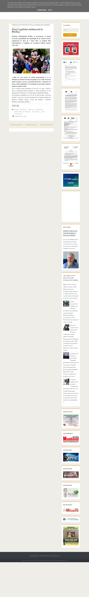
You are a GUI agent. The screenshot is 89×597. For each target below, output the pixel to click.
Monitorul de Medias (41, 25)
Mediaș (29, 103)
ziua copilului (34, 105)
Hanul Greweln (18, 103)
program (23, 105)
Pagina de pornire (31, 115)
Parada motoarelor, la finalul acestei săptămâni (73, 338)
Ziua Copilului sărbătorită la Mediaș (29, 29)
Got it (50, 10)
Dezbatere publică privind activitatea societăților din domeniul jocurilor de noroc (70, 405)
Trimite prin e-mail (17, 107)
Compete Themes (34, 595)
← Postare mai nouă (13, 115)
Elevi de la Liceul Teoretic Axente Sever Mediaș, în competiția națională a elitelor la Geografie (70, 360)
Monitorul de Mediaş (52, 590)
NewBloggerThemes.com (59, 595)
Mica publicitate (30, 16)
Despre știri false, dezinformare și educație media (68, 265)
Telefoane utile (14, 16)
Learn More (41, 10)
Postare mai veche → (49, 115)
